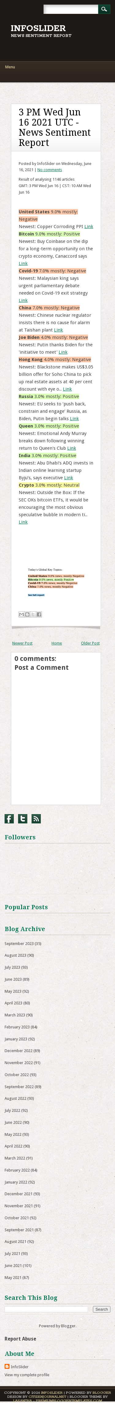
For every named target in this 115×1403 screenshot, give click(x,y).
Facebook (9, 818)
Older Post (90, 643)
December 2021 (19, 1194)
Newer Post (22, 643)
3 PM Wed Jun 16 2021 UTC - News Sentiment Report (55, 127)
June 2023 (13, 979)
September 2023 (19, 943)
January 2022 (16, 1182)
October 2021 (17, 1218)
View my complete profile (27, 1375)
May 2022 (13, 1134)
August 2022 (15, 1098)
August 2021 (15, 1241)
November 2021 (19, 1206)
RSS (36, 818)
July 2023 (12, 967)
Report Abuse (20, 1339)
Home (57, 643)
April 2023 (13, 1003)
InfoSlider (38, 28)
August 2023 (15, 955)
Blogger (68, 1326)
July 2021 (12, 1253)
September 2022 (19, 1086)
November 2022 (19, 1062)
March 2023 (15, 1015)
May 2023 (13, 991)
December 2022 (19, 1050)
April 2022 (13, 1146)
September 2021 (19, 1230)
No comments (49, 169)
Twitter (22, 818)
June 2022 (13, 1122)
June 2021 (13, 1265)
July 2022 (12, 1110)
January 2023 (16, 1039)
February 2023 (17, 1027)
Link (88, 226)
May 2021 (13, 1277)
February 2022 (17, 1170)
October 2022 (17, 1074)
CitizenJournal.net (47, 1396)
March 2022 (15, 1158)
